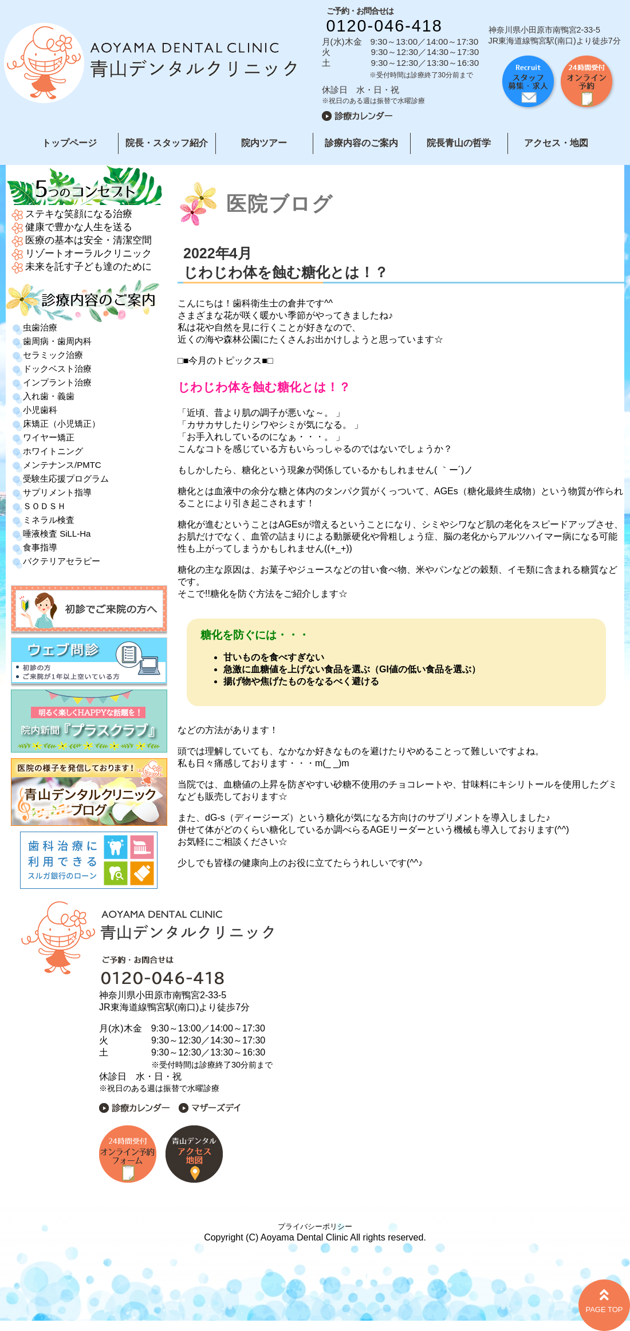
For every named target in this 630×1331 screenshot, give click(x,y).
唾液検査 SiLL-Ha (56, 533)
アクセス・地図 (556, 143)
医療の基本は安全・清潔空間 (88, 240)
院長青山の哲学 (459, 143)
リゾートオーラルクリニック (88, 253)
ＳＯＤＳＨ (44, 506)
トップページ (69, 143)
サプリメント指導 (57, 492)
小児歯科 (40, 410)
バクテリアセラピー (61, 561)
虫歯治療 (40, 327)
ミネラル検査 (48, 520)
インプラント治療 (57, 382)
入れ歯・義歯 (48, 396)
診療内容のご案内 (361, 143)
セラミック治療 (53, 355)
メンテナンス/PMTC (62, 465)
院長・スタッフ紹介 (166, 143)
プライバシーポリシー (315, 1226)
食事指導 (40, 547)
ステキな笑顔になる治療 (78, 213)
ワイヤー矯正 (48, 437)
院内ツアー (264, 143)
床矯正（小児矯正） (61, 423)
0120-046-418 (384, 26)
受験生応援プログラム (66, 478)
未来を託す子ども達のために (88, 266)
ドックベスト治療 (57, 368)
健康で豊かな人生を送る (78, 227)
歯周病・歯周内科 (57, 341)
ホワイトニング (53, 451)
